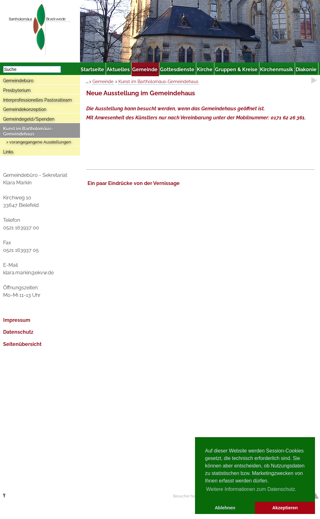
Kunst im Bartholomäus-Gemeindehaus (28, 131)
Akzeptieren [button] (285, 507)
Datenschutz (18, 332)
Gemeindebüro (18, 80)
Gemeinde (102, 81)
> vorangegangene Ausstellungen (38, 142)
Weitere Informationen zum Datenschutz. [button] (251, 489)
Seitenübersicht (22, 344)
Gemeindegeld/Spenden (28, 119)
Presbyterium (17, 90)
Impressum (16, 320)
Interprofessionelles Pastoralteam (37, 99)
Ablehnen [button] (225, 507)
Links (8, 151)
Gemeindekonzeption (24, 109)
